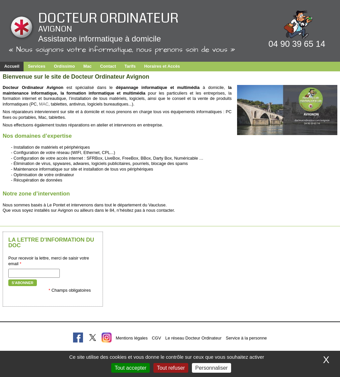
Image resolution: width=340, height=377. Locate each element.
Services (36, 66)
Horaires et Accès (162, 66)
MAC (43, 104)
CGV (156, 338)
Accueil (12, 66)
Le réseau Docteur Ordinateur (193, 338)
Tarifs (130, 66)
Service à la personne (246, 338)
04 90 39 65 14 (297, 43)
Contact (108, 66)
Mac (87, 66)
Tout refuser (171, 368)
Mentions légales (132, 338)
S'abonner (23, 283)
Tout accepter (130, 368)
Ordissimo (64, 66)
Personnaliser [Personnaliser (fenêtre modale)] (211, 368)
